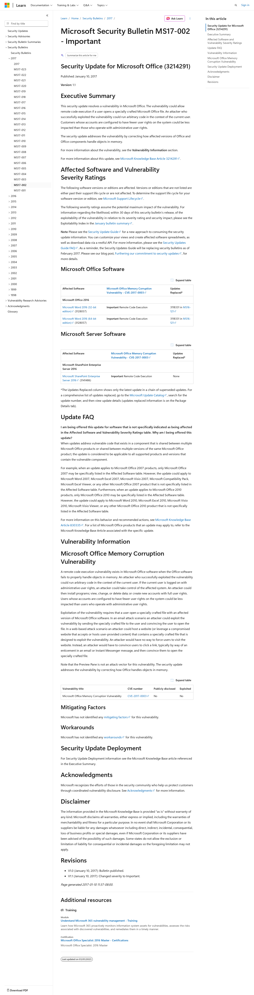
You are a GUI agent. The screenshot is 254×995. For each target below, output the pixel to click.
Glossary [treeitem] (13, 311)
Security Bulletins (93, 18)
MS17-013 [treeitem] (20, 124)
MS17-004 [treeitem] (20, 174)
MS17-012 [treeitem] (20, 130)
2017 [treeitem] (16, 64)
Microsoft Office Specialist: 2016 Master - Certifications (94, 940)
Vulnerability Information (222, 53)
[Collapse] (47, 15)
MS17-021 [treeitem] (20, 80)
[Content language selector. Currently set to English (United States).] (22, 989)
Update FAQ (215, 48)
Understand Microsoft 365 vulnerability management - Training (99, 920)
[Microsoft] (7, 5)
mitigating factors (116, 717)
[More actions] (189, 18)
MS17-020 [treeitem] (20, 86)
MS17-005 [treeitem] (20, 168)
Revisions (213, 82)
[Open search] (236, 5)
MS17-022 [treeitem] (20, 75)
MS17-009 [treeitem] (20, 146)
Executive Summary (219, 34)
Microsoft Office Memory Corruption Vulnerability (222, 59)
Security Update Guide (103, 232)
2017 (109, 18)
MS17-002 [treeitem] (20, 185)
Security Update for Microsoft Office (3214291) (226, 27)
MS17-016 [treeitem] (20, 108)
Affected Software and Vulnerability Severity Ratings (225, 41)
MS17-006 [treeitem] (20, 163)
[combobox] (26, 23)
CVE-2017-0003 (137, 696)
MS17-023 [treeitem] (20, 69)
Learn (64, 18)
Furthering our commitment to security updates (147, 253)
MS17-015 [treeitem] (20, 113)
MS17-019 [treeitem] (20, 91)
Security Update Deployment (225, 66)
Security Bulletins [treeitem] (21, 53)
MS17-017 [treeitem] (20, 102)
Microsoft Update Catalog (147, 395)
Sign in (245, 5)
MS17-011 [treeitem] (19, 135)
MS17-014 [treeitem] (20, 119)
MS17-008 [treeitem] (20, 152)
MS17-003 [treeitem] (20, 179)
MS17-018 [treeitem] (20, 97)
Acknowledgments (139, 790)
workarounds (113, 737)
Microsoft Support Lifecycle (121, 198)
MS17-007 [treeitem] (20, 157)
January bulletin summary (112, 223)
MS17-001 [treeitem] (20, 190)
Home (74, 18)
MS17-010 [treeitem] (20, 141)
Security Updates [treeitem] (18, 31)
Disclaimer (214, 76)
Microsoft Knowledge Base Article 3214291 (148, 158)
